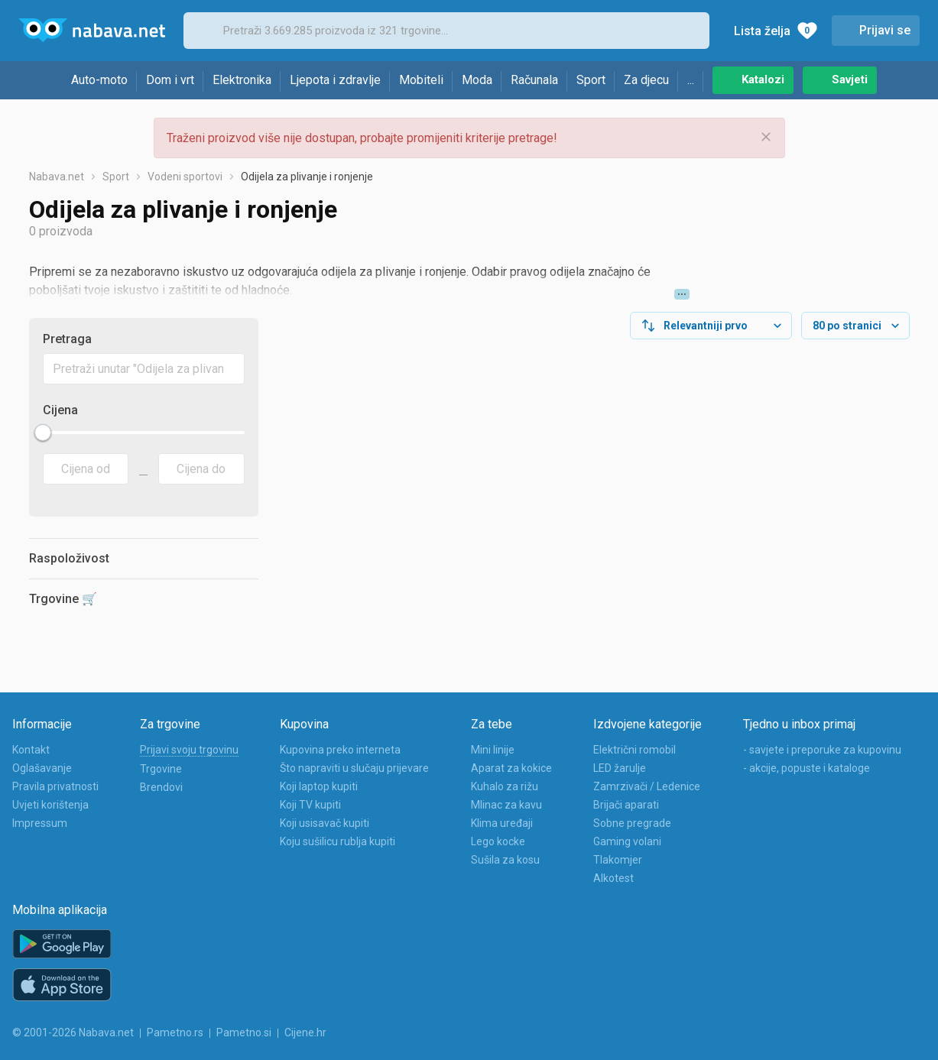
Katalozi (763, 79)
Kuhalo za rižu (504, 786)
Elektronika (242, 80)
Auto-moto (99, 80)
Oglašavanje (42, 768)
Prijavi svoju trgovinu (189, 750)
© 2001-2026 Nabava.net (73, 1032)
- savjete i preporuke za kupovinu (822, 750)
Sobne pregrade (632, 823)
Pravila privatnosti (55, 786)
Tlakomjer (617, 860)
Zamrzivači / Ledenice (646, 786)
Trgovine (161, 769)
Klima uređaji (502, 823)
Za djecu (646, 80)
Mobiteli (421, 80)
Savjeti (850, 79)
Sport (590, 80)
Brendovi (161, 787)
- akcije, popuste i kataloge (806, 768)
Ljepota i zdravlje (335, 80)
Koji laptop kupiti (319, 786)
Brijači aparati (626, 805)
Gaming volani (627, 841)
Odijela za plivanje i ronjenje (307, 176)
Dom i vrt (170, 80)
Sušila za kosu (505, 860)
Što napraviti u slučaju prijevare (354, 768)
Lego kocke (498, 841)
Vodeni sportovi (185, 176)
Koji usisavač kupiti (324, 823)
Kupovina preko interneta (340, 750)
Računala (534, 80)
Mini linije (492, 750)
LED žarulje (619, 768)
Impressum (39, 823)
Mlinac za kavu (506, 805)
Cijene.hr (305, 1032)
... (690, 80)
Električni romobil (634, 750)
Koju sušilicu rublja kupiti (337, 841)
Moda (477, 80)
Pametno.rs (175, 1032)
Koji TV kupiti (310, 805)
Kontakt (31, 750)
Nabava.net (56, 176)
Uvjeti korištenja (50, 805)
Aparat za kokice (511, 768)
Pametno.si (243, 1032)
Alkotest (613, 878)
